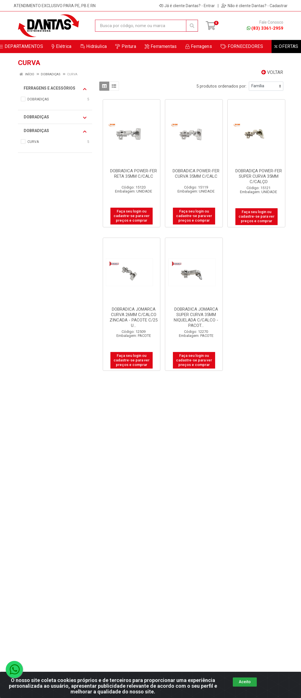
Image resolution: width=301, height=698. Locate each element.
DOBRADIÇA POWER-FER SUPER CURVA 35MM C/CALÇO (258, 176)
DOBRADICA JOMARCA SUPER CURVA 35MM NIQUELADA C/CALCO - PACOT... (196, 317)
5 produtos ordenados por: (221, 86)
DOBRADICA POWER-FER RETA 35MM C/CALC (133, 173)
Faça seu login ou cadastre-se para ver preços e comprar (132, 216)
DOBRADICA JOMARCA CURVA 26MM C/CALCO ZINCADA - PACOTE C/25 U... (133, 317)
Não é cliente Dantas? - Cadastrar (254, 6)
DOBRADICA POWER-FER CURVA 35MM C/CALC (196, 173)
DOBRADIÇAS (55, 117)
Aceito (245, 686)
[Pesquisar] (192, 26)
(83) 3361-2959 (265, 28)
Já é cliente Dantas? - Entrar (187, 6)
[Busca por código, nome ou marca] (140, 26)
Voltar (272, 72)
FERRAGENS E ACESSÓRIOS (55, 88)
